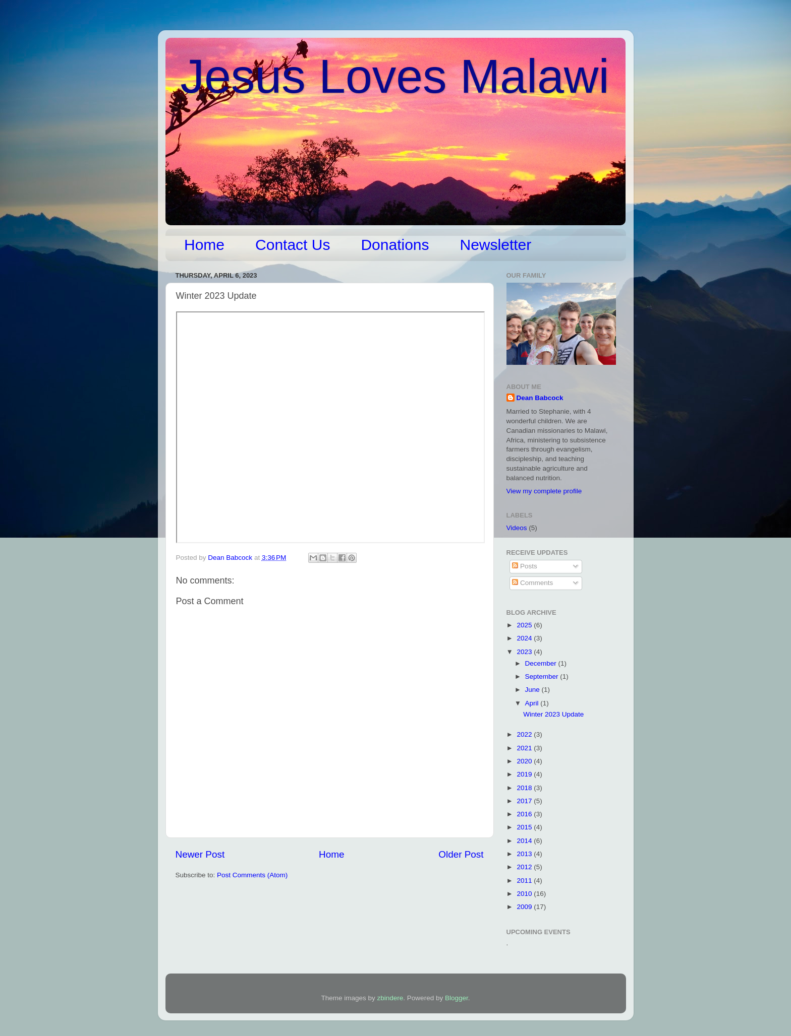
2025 (525, 625)
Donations (395, 244)
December (541, 663)
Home (204, 244)
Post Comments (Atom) (252, 875)
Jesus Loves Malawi (395, 76)
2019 (525, 774)
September (542, 676)
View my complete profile (544, 491)
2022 (525, 734)
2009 (525, 907)
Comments (532, 583)
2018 (525, 788)
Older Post (460, 854)
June (533, 689)
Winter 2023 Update (553, 714)
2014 (525, 841)
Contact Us (292, 244)
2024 (525, 638)
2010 (525, 893)
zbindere (390, 998)
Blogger (456, 998)
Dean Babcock (540, 398)
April (533, 703)
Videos (516, 528)
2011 (525, 880)
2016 (525, 814)
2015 (525, 827)
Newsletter (496, 244)
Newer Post (200, 854)
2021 (525, 748)
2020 (525, 761)
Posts (524, 566)
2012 (525, 867)
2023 (525, 652)
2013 (525, 854)
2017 (525, 801)
